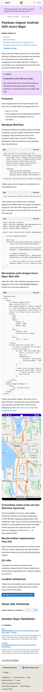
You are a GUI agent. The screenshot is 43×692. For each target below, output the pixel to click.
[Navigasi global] (2, 3)
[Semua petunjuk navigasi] (3, 16)
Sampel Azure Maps (9, 410)
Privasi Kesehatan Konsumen (11, 683)
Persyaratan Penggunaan (10, 686)
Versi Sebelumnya (19, 677)
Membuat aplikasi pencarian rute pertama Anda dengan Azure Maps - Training (20, 631)
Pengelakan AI (6, 677)
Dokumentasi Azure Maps (25, 408)
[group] (21, 166)
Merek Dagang (25, 686)
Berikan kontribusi (7, 680)
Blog (28, 677)
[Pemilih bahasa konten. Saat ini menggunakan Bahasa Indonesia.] (10, 667)
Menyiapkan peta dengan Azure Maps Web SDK (18, 42)
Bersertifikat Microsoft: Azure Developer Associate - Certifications (19, 646)
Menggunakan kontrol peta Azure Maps (18, 595)
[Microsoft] (21, 2)
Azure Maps (25, 17)
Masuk (39, 2)
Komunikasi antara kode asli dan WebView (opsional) (20, 45)
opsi (33, 117)
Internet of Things (13, 17)
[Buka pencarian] (34, 3)
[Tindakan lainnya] (39, 16)
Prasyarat (6, 37)
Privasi (17, 680)
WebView (26, 530)
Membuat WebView (9, 40)
